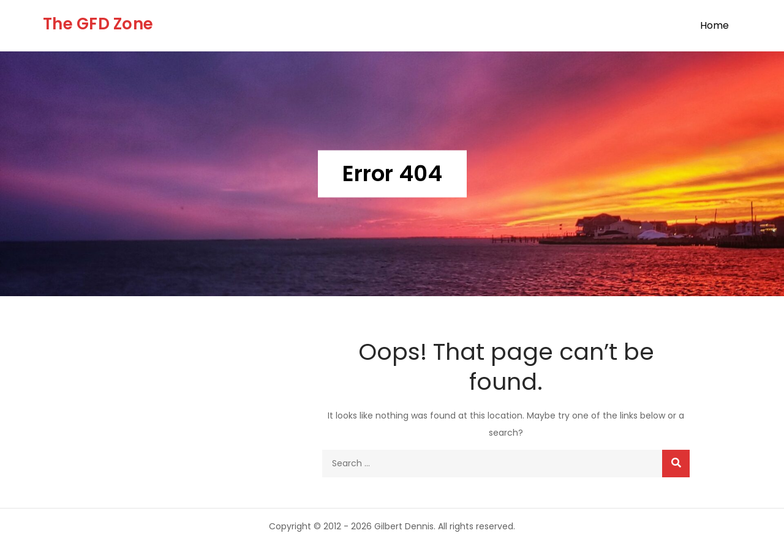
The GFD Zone (98, 24)
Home (714, 25)
